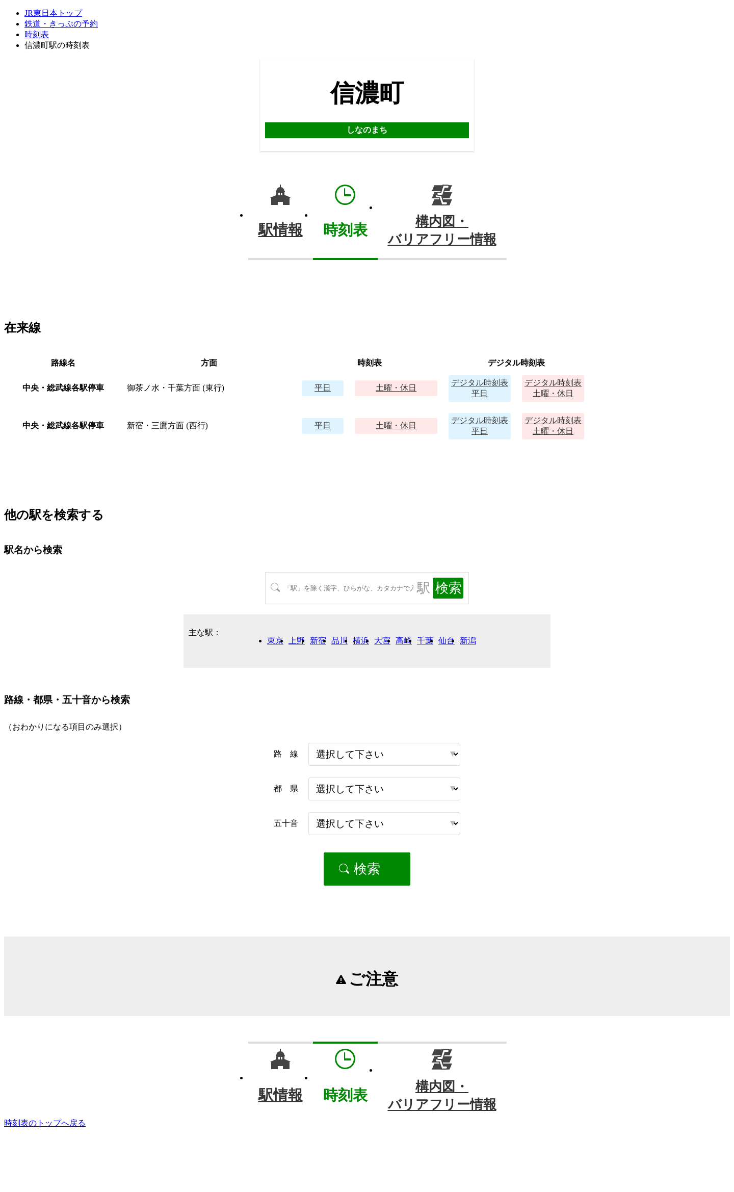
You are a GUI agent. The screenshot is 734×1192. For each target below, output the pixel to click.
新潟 (468, 640)
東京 (275, 640)
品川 (339, 640)
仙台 (446, 640)
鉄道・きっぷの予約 (61, 23)
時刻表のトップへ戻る (45, 1123)
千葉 (425, 640)
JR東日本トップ (53, 13)
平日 (322, 387)
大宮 (382, 640)
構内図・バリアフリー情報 (442, 230)
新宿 (318, 640)
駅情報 (280, 230)
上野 (297, 640)
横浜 (361, 640)
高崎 (404, 640)
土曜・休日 (396, 387)
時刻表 (36, 34)
